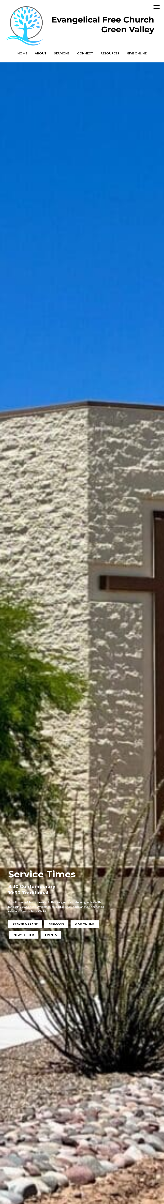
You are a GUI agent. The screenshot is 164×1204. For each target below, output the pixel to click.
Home (22, 53)
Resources (110, 53)
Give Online (137, 53)
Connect (85, 53)
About (40, 53)
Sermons (62, 53)
